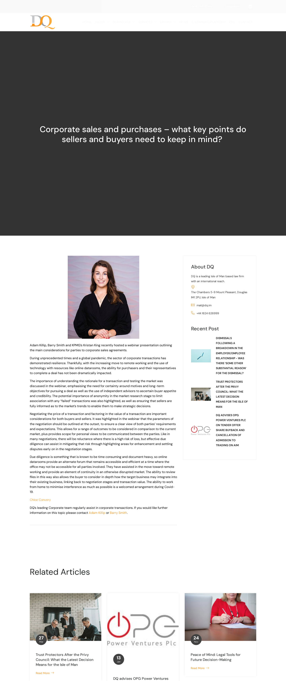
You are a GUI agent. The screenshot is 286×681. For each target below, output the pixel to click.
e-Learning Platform (209, 22)
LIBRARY (168, 22)
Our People (124, 22)
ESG (232, 22)
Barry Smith (118, 513)
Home (87, 22)
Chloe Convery (40, 500)
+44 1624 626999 (199, 6)
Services (147, 22)
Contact (246, 22)
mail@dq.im (230, 6)
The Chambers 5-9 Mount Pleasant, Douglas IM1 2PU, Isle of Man (219, 292)
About (102, 22)
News (183, 22)
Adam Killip (97, 513)
